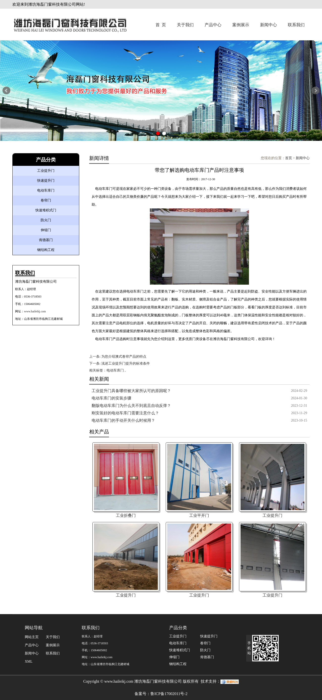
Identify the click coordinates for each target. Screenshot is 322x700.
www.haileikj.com (35, 311)
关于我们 (185, 25)
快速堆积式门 (45, 210)
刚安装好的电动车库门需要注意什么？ (125, 413)
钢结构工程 (45, 250)
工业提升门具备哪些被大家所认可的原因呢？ (131, 391)
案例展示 (240, 25)
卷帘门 (46, 200)
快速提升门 (45, 180)
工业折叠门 (126, 515)
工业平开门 (199, 515)
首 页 (161, 25)
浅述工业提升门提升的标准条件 (125, 363)
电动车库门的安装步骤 (111, 398)
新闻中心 (268, 25)
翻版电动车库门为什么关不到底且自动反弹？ (131, 405)
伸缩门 (46, 230)
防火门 (46, 220)
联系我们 (296, 25)
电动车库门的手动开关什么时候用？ (123, 420)
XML (28, 661)
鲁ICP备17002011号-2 (169, 694)
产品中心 (213, 25)
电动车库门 (45, 190)
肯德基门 (46, 240)
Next (316, 91)
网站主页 (32, 637)
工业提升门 (45, 171)
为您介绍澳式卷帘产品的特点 (123, 356)
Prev (6, 91)
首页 (288, 158)
